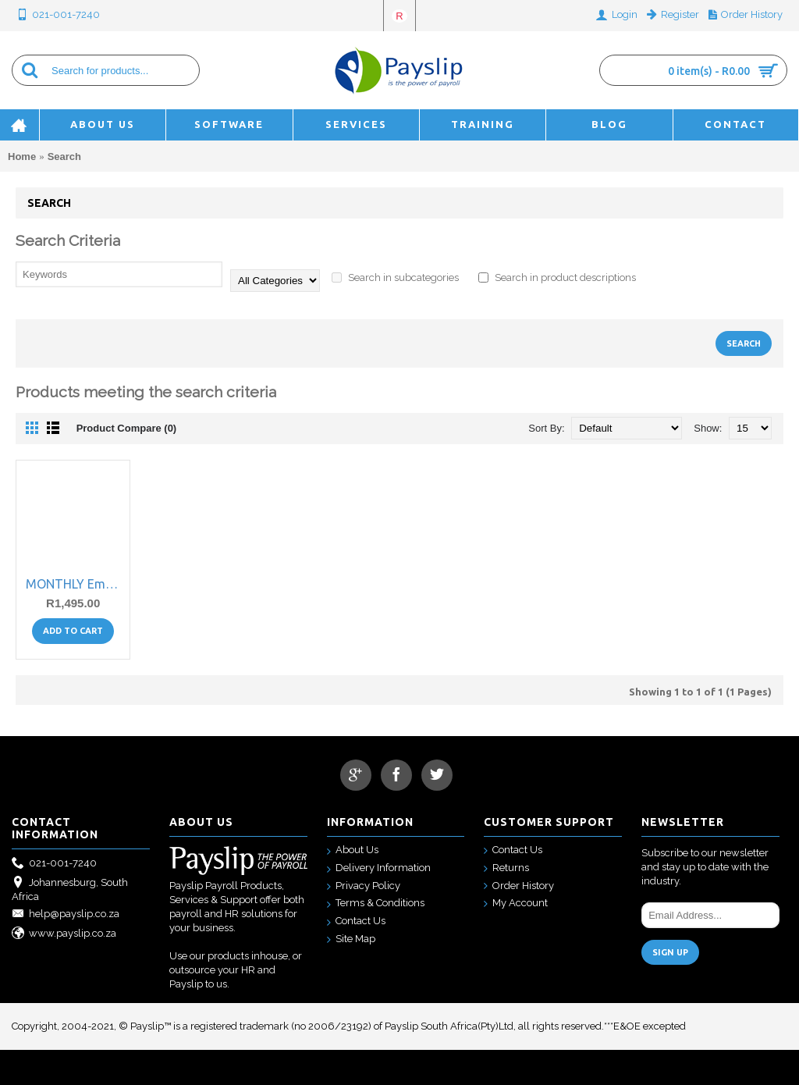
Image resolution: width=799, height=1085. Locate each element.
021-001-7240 (54, 863)
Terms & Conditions (375, 903)
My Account (516, 903)
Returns (506, 868)
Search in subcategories (395, 277)
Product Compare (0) (126, 428)
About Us (352, 850)
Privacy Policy (363, 886)
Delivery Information (379, 868)
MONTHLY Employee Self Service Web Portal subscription (76, 584)
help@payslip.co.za (65, 914)
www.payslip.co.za (64, 934)
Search (64, 156)
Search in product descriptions (557, 277)
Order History (519, 886)
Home (22, 156)
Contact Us (356, 921)
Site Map (351, 939)
